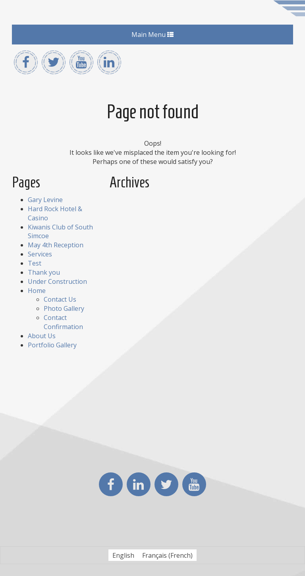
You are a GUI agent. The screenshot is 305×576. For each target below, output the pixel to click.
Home (37, 290)
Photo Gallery (64, 308)
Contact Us (60, 299)
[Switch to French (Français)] (167, 555)
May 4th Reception (55, 245)
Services (40, 254)
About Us (42, 335)
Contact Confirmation (63, 322)
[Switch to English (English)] (123, 555)
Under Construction (57, 281)
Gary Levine (45, 199)
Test (34, 263)
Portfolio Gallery (52, 345)
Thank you (44, 272)
